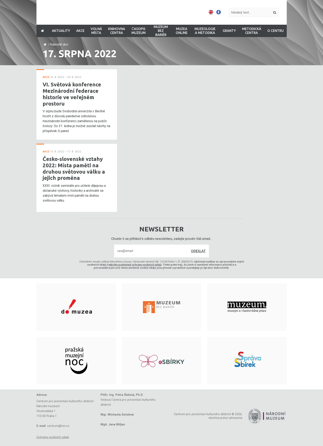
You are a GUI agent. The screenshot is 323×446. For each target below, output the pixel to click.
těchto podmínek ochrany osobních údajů (136, 264)
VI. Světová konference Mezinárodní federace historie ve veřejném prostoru (72, 93)
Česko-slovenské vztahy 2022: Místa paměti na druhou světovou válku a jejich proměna (74, 168)
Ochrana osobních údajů (52, 437)
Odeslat (198, 251)
